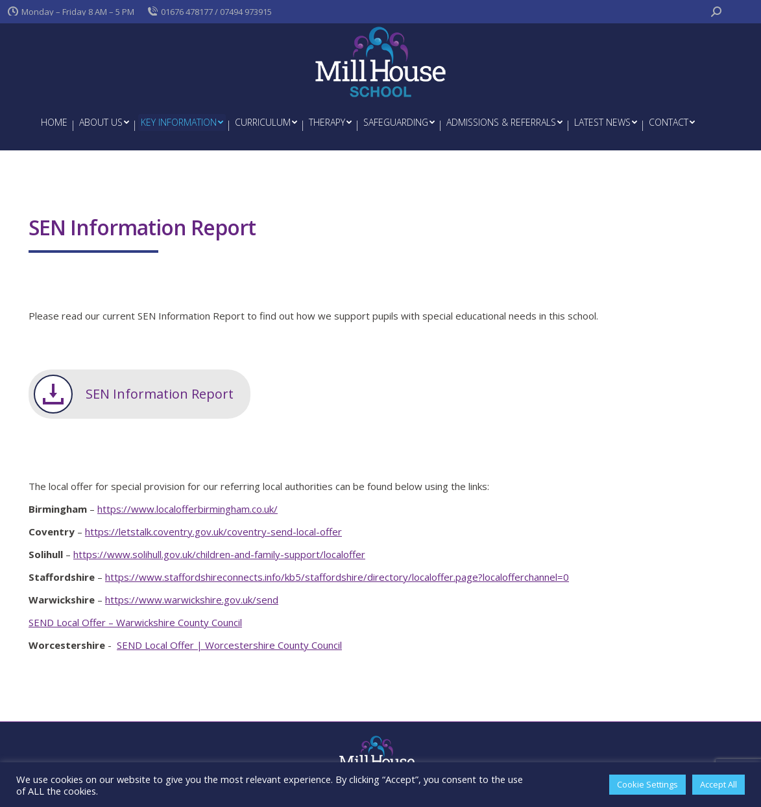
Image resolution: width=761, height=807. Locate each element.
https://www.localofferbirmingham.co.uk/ (187, 508)
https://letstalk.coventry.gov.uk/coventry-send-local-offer (213, 531)
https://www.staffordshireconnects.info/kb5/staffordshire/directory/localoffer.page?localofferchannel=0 (337, 576)
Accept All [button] (718, 784)
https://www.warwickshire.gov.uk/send (191, 599)
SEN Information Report (160, 394)
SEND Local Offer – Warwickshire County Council (135, 622)
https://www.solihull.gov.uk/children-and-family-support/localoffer (219, 554)
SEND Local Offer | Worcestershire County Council (229, 644)
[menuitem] (54, 122)
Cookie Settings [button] (647, 784)
